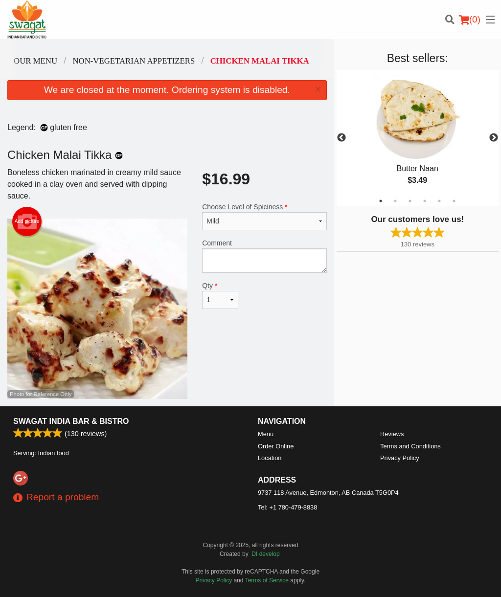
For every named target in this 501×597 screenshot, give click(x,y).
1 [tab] (381, 201)
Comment (264, 256)
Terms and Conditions (410, 446)
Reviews (392, 434)
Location (269, 458)
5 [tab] (439, 201)
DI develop (265, 554)
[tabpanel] (417, 137)
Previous (341, 138)
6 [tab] (454, 201)
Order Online (276, 446)
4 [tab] (425, 201)
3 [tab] (410, 201)
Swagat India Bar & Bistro (71, 421)
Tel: (287, 507)
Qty (220, 295)
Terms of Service (267, 580)
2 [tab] (395, 201)
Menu (265, 434)
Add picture (27, 221)
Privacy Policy (399, 458)
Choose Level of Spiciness (264, 216)
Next (494, 138)
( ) (469, 19)
